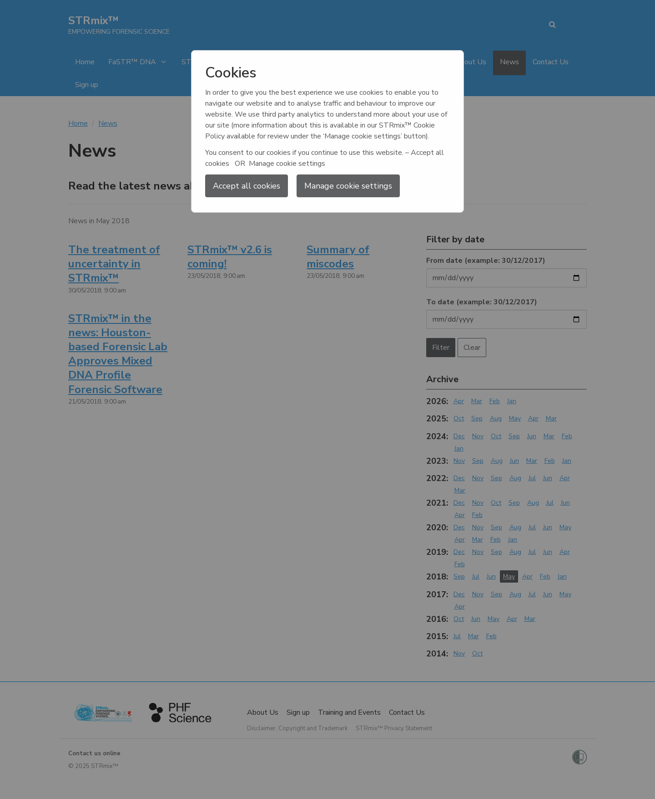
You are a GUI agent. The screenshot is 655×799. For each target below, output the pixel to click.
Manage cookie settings (348, 185)
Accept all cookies (246, 185)
